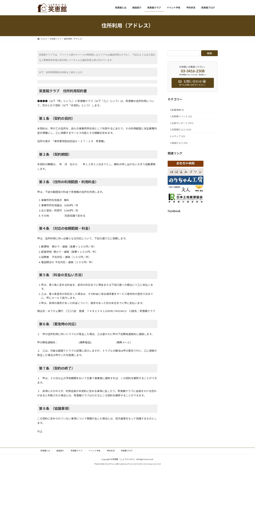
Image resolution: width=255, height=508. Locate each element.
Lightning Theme (126, 464)
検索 (209, 53)
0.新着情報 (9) (177, 109)
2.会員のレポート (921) (181, 123)
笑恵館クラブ (76, 450)
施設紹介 (60, 450)
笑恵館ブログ (127, 450)
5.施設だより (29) (179, 142)
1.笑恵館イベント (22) (181, 116)
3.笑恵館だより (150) (180, 129)
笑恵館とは (45, 450)
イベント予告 (94, 450)
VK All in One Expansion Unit (148, 464)
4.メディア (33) (177, 136)
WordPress (110, 464)
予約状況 (110, 450)
